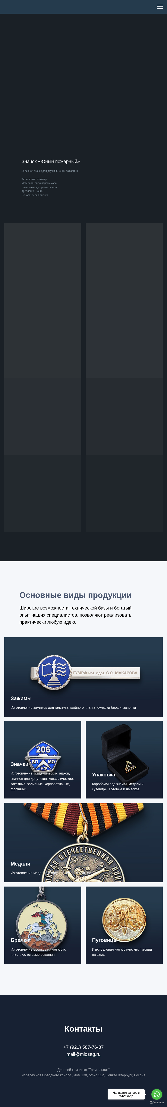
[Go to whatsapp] (156, 1094)
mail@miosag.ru (83, 1054)
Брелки (20, 940)
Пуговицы (105, 940)
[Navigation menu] (160, 7)
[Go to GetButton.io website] (157, 1102)
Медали (20, 864)
